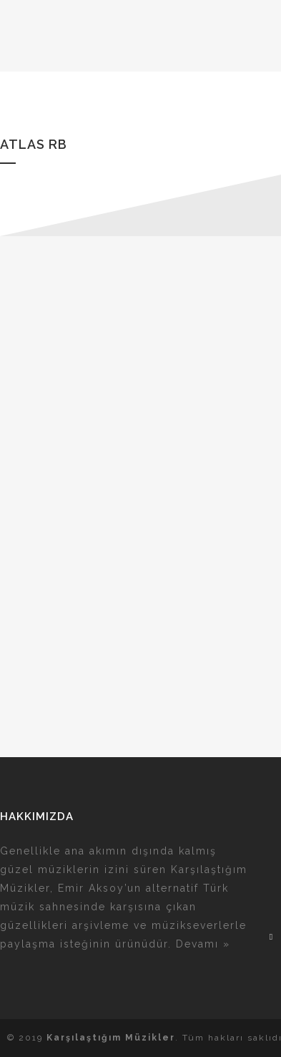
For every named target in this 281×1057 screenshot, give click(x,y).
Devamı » (203, 944)
